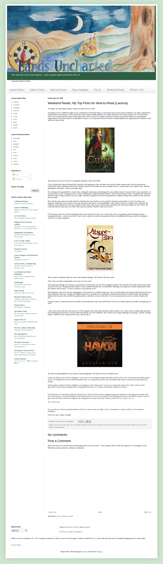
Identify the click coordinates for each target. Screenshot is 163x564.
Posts (15, 175)
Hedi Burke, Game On (21, 259)
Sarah (15, 128)
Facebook (76, 527)
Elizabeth (16, 138)
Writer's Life (136, 89)
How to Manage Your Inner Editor (25, 218)
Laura (15, 161)
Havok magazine (98, 425)
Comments (17, 179)
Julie (15, 153)
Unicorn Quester (20, 359)
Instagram (86, 527)
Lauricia (138, 425)
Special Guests (59, 89)
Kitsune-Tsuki (113, 425)
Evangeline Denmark (80, 425)
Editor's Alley (37, 89)
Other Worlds (19, 291)
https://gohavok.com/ (126, 398)
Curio (71, 425)
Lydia (15, 119)
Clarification (18, 251)
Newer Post (52, 512)
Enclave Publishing (21, 208)
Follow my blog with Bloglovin (72, 532)
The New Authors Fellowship (24, 328)
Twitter (69, 527)
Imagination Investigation (23, 233)
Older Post (147, 512)
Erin (14, 141)
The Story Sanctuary (21, 342)
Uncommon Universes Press (24, 350)
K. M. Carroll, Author (22, 241)
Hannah (16, 144)
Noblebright (18, 282)
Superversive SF (20, 320)
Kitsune (106, 425)
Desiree (16, 102)
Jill (14, 150)
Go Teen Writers (20, 216)
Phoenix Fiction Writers (22, 297)
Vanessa (16, 164)
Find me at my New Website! (23, 203)
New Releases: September (22, 307)
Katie (15, 158)
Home (100, 512)
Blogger (99, 552)
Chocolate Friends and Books (23, 330)
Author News (17, 89)
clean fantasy (58, 425)
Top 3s (97, 89)
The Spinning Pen (20, 334)
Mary (15, 122)
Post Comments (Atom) (65, 516)
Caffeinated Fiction (21, 201)
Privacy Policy (16, 545)
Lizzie (15, 116)
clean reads (65, 425)
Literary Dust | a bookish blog (25, 264)
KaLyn (15, 155)
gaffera (85, 552)
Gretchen (16, 105)
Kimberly (16, 108)
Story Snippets (80, 89)
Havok (90, 425)
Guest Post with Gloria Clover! (24, 293)
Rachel (15, 125)
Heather (16, 147)
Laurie (15, 113)
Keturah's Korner (20, 249)
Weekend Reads (115, 89)
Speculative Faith (20, 311)
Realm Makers (19, 305)
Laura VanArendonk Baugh (126, 425)
